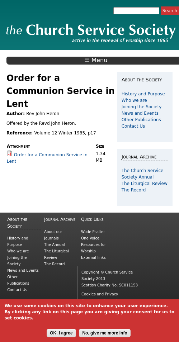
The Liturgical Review (145, 183)
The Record (134, 190)
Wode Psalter (93, 232)
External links (93, 258)
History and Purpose (143, 93)
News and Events (140, 113)
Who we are (134, 100)
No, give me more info (104, 335)
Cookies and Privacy (99, 294)
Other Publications (141, 119)
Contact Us (133, 126)
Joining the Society (142, 106)
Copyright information (101, 301)
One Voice (90, 238)
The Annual (54, 245)
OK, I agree (61, 335)
